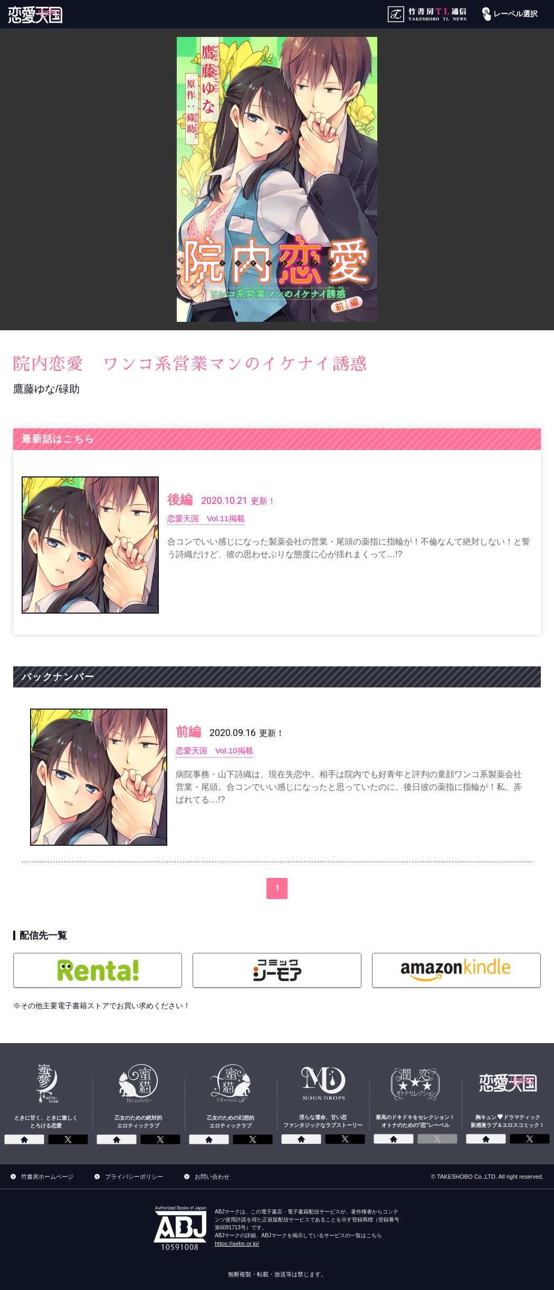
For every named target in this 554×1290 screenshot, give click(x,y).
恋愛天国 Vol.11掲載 (208, 518)
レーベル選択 (509, 14)
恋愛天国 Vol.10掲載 (217, 750)
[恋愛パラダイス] (35, 14)
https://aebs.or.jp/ (237, 1243)
